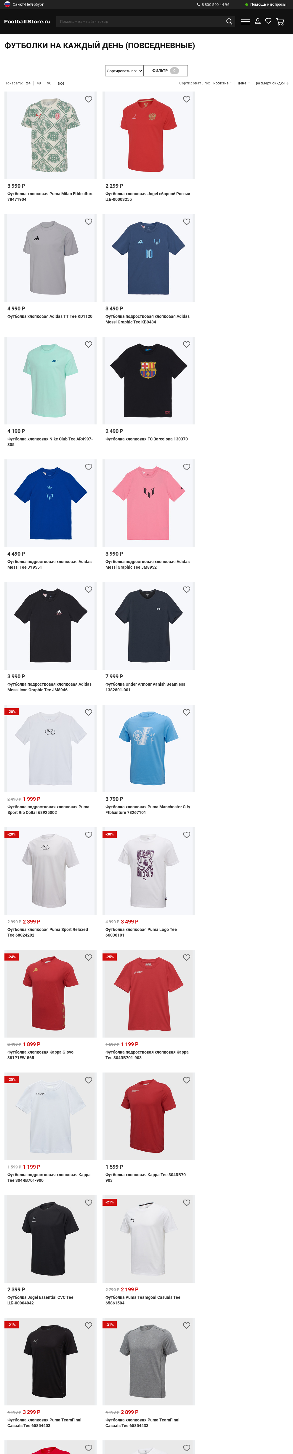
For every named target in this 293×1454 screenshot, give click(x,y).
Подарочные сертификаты (117, 1177)
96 (49, 83)
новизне (222, 83)
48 (39, 83)
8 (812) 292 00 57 (130, 1264)
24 (28, 83)
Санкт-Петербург (24, 4)
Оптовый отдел (267, 1205)
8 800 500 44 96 (213, 4)
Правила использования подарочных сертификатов (210, 1177)
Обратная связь (157, 1167)
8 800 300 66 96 (131, 1285)
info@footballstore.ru (153, 1300)
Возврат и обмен (173, 1205)
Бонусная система (78, 1205)
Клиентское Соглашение (108, 1225)
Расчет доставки (247, 1167)
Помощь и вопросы (268, 4)
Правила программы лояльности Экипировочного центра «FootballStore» (189, 1215)
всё (61, 83)
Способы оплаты (46, 1167)
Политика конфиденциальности (176, 1225)
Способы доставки (201, 1167)
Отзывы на (151, 1392)
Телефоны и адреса (30, 1205)
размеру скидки (272, 83)
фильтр (165, 70)
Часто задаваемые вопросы (102, 1167)
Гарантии (91, 1215)
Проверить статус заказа (53, 1177)
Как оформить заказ (221, 1205)
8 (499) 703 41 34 (138, 1253)
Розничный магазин (126, 1205)
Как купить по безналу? (49, 1215)
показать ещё (146, 1101)
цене (244, 83)
